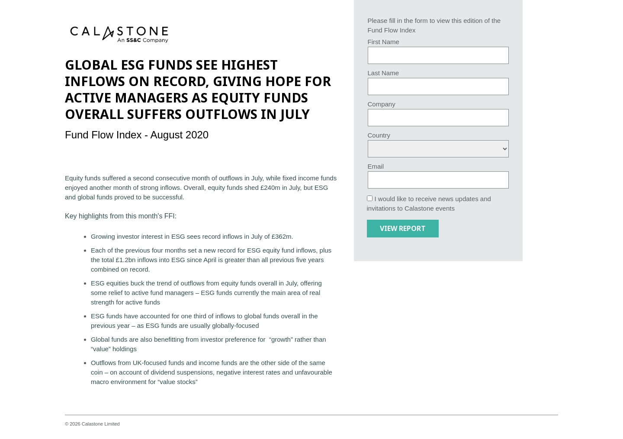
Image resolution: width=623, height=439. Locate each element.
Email (376, 166)
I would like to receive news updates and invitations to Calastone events (429, 203)
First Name (383, 41)
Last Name (383, 73)
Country (379, 135)
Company (381, 104)
